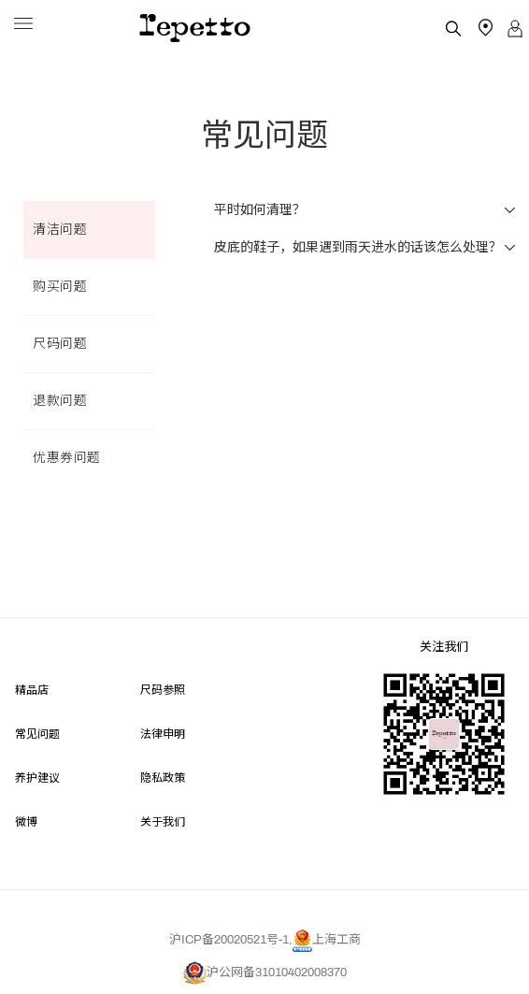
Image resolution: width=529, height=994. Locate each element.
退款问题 (60, 401)
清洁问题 (60, 230)
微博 (26, 820)
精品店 (32, 689)
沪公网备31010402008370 (265, 972)
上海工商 (327, 939)
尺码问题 (60, 344)
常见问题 (37, 733)
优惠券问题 (67, 458)
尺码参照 (162, 689)
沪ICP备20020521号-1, (231, 939)
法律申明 (162, 733)
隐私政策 (162, 777)
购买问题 (60, 287)
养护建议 (37, 777)
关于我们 (162, 820)
